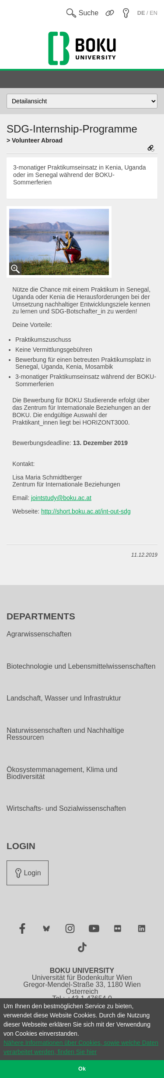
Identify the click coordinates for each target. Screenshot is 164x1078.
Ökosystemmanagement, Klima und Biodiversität (62, 773)
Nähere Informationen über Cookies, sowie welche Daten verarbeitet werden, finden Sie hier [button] (80, 1047)
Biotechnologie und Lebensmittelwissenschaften (81, 666)
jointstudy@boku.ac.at (61, 497)
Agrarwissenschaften (39, 634)
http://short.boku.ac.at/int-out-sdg (86, 511)
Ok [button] (82, 1069)
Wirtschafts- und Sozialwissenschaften (66, 808)
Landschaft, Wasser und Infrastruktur (64, 698)
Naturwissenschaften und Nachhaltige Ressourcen (65, 734)
